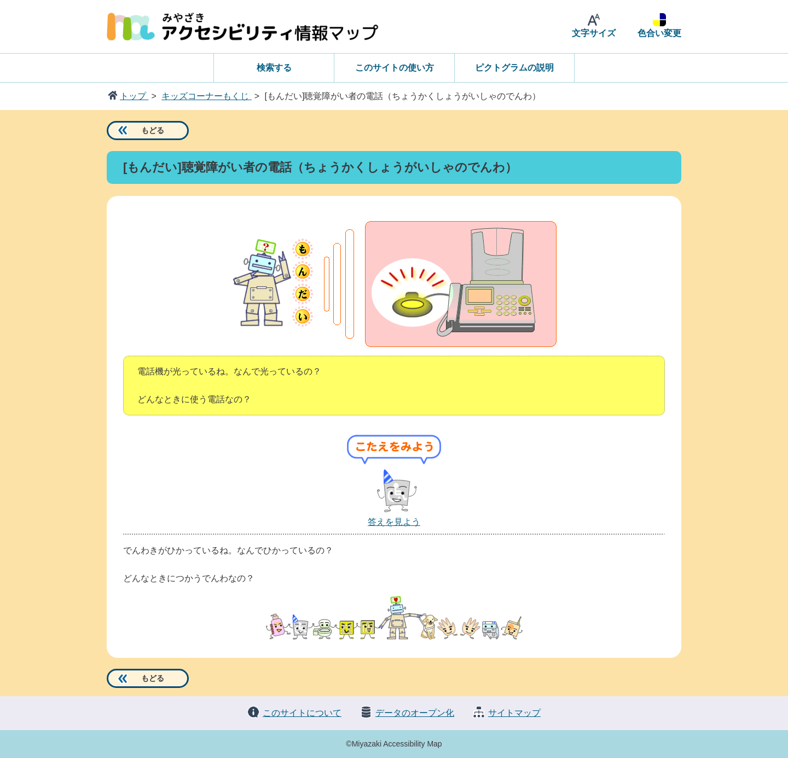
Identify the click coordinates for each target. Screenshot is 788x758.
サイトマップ (514, 713)
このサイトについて (302, 713)
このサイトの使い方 (394, 67)
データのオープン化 (414, 713)
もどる (152, 130)
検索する (274, 67)
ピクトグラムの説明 (514, 67)
